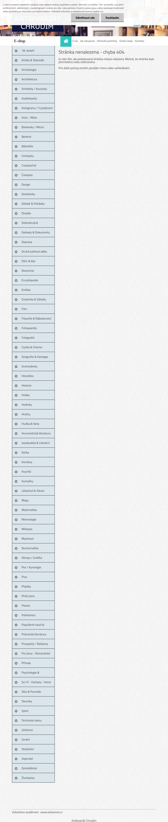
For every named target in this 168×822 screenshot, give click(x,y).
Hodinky (27, 404)
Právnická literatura (34, 634)
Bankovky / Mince (33, 127)
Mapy (25, 500)
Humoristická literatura (36, 433)
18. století (28, 50)
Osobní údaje (126, 41)
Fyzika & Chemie (32, 347)
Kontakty (139, 41)
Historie (27, 385)
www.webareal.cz (51, 812)
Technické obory (32, 720)
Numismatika (30, 548)
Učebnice (27, 730)
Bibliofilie (27, 146)
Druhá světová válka (34, 251)
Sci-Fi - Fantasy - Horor (36, 682)
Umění (26, 739)
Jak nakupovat (87, 41)
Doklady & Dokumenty (36, 232)
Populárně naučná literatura (33, 625)
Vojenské (27, 758)
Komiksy (27, 462)
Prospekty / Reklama (35, 644)
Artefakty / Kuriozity (34, 88)
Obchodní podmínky (107, 41)
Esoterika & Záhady (34, 299)
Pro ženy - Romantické (36, 653)
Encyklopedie (30, 280)
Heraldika (28, 376)
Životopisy (28, 777)
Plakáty (26, 586)
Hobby (26, 395)
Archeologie (29, 69)
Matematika (29, 510)
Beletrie (26, 136)
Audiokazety (29, 98)
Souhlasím (112, 17)
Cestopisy (28, 155)
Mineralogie (29, 519)
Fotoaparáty (29, 328)
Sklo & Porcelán (31, 691)
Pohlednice (28, 615)
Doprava (27, 242)
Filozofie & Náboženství (36, 318)
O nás (75, 41)
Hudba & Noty (30, 423)
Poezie (26, 605)
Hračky (26, 414)
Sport (25, 710)
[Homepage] (66, 41)
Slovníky (27, 701)
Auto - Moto (29, 117)
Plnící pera (28, 596)
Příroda (26, 663)
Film (24, 309)
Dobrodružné (30, 222)
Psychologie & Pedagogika (30, 673)
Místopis (27, 529)
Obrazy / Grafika (32, 557)
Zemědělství (29, 768)
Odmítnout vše (85, 17)
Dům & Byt (28, 261)
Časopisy (27, 175)
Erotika (26, 289)
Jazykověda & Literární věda (36, 444)
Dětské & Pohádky (33, 203)
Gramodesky (30, 366)
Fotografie (28, 337)
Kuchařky (27, 481)
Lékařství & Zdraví (33, 490)
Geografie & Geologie (35, 356)
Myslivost (28, 538)
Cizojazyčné (29, 165)
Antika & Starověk (33, 60)
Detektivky (28, 194)
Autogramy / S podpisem (37, 108)
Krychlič (26, 471)
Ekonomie (28, 270)
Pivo (24, 577)
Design (26, 184)
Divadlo (26, 213)
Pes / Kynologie (31, 567)
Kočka (25, 452)
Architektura (29, 79)
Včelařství (28, 749)
